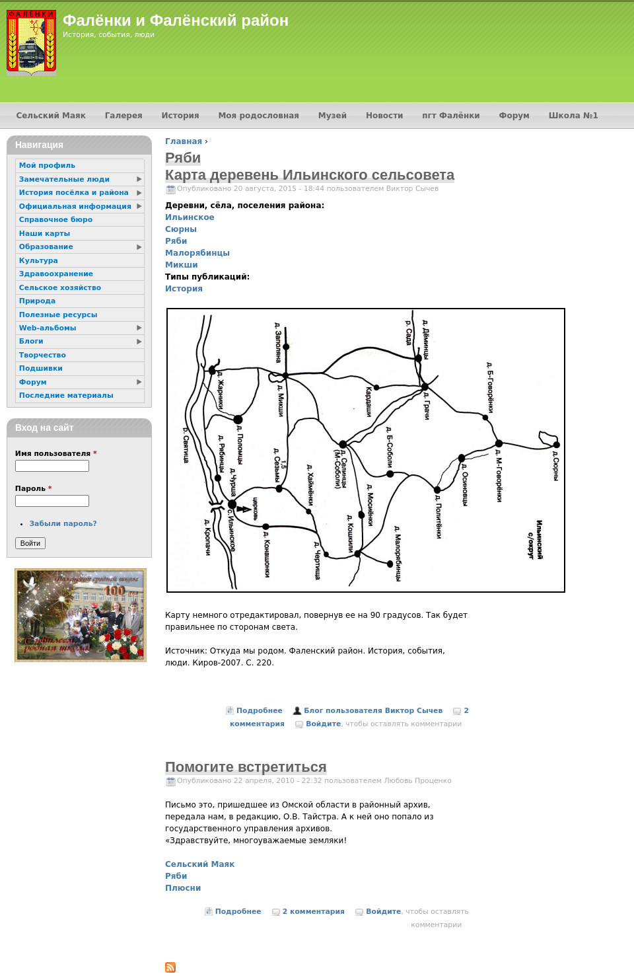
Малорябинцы (197, 253)
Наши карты (44, 233)
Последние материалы (66, 395)
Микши (181, 265)
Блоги (31, 341)
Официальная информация (75, 206)
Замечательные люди (64, 179)
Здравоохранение (56, 274)
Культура (38, 260)
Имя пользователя (56, 453)
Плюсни (183, 888)
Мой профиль (47, 165)
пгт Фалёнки (450, 115)
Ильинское (190, 217)
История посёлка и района (74, 192)
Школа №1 (573, 115)
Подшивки (41, 368)
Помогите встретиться (246, 767)
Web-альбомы (48, 328)
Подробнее (259, 710)
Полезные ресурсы (58, 315)
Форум (514, 115)
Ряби (176, 241)
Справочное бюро (55, 219)
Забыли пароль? (62, 523)
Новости (385, 115)
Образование (46, 247)
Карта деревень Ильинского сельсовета (309, 175)
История (184, 288)
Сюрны (181, 229)
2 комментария (314, 911)
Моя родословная (258, 115)
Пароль (33, 488)
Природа (37, 301)
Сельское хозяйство (60, 287)
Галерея (124, 115)
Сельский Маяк (199, 864)
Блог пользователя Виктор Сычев (373, 710)
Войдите (323, 724)
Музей (332, 115)
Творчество (42, 355)
